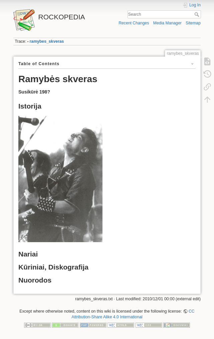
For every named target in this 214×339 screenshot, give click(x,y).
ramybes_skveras (47, 41)
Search (197, 14)
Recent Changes (134, 23)
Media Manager (167, 23)
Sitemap (193, 23)
